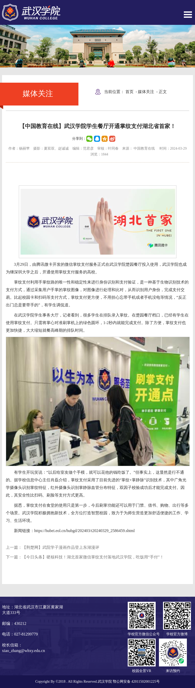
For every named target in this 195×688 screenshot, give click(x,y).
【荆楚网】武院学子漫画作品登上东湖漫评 (60, 547)
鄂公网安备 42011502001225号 (136, 681)
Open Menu (188, 14)
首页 (129, 92)
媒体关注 (146, 92)
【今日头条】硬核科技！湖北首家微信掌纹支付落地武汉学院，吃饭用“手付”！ (93, 557)
